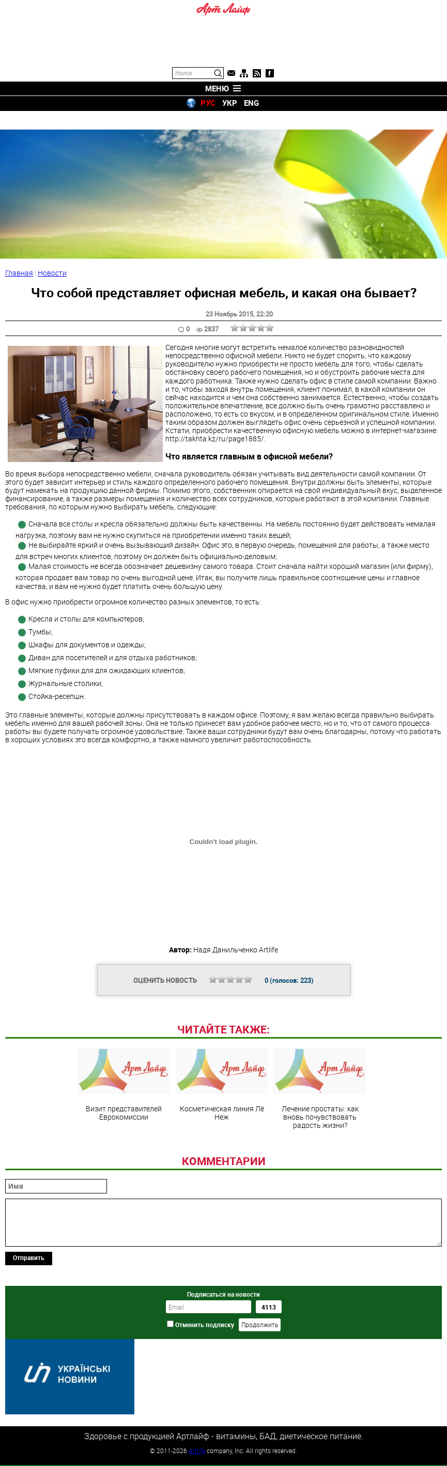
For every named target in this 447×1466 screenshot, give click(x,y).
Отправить (28, 1309)
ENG (251, 103)
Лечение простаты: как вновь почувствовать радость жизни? (319, 1140)
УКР (229, 103)
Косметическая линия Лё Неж (221, 1136)
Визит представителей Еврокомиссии (123, 1136)
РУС (208, 103)
